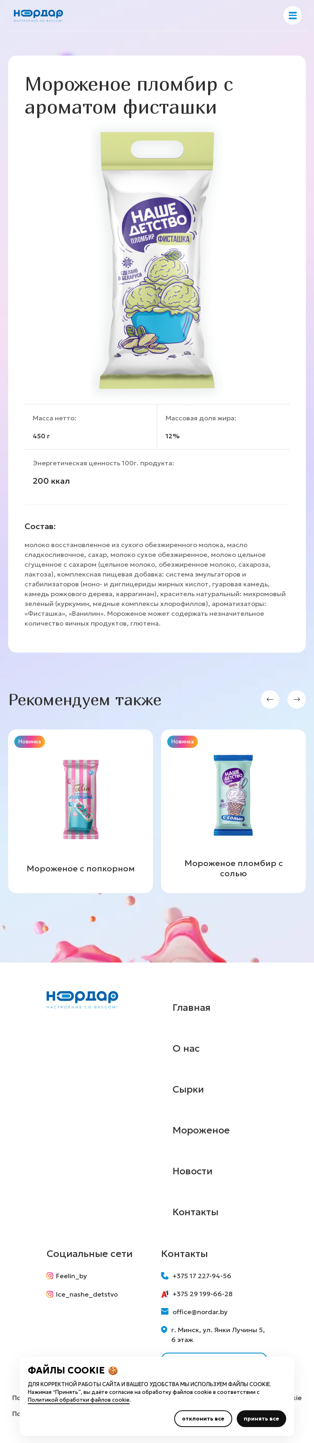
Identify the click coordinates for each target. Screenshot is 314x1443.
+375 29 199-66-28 (197, 1294)
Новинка (29, 741)
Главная (192, 1007)
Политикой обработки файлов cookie (79, 1399)
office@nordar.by (194, 1312)
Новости (193, 1171)
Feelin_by (67, 1276)
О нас (186, 1048)
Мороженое (202, 1130)
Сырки (188, 1089)
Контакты (196, 1212)
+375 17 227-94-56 (196, 1276)
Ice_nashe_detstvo (82, 1294)
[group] (80, 811)
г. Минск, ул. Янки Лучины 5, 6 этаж (213, 1335)
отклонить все (203, 1418)
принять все (261, 1418)
